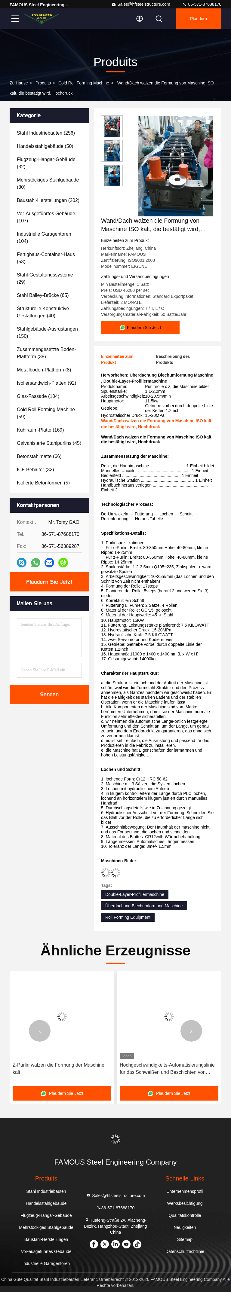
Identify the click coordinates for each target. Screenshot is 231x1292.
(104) (44, 237)
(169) (40, 429)
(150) (47, 332)
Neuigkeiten (185, 1227)
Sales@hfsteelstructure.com (140, 4)
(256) (46, 133)
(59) (46, 413)
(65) (43, 295)
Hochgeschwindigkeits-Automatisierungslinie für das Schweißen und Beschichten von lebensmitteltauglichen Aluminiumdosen (167, 1069)
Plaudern (198, 18)
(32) (46, 163)
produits (43, 83)
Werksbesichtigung (184, 1203)
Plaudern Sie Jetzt (49, 582)
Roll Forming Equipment (127, 917)
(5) (43, 482)
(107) (46, 217)
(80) (48, 183)
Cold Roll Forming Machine (83, 83)
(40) (43, 312)
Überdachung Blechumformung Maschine (144, 905)
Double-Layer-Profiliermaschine (134, 894)
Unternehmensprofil (184, 1191)
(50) (45, 146)
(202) (48, 200)
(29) (45, 278)
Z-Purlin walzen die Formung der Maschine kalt (58, 1068)
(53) (46, 258)
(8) (44, 369)
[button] (40, 1031)
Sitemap (184, 1239)
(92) (46, 383)
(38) (46, 353)
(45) (49, 443)
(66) (39, 456)
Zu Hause (19, 83)
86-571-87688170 (201, 4)
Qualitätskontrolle (184, 1215)
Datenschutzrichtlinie (184, 1251)
